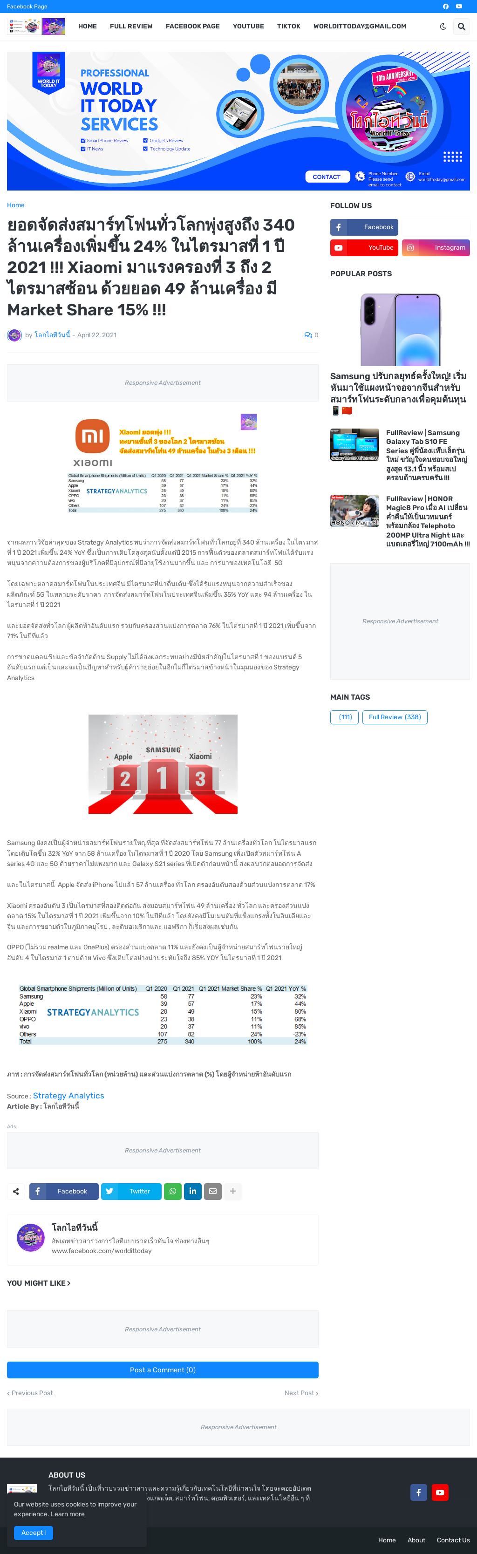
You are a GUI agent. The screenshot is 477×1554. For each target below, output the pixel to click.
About (416, 1540)
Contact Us (453, 1540)
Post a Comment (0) (163, 1370)
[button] (443, 26)
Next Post (299, 1393)
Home (16, 205)
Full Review (395, 717)
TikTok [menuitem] (288, 26)
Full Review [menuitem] (131, 26)
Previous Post (32, 1393)
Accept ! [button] (33, 1533)
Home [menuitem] (87, 26)
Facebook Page (27, 6)
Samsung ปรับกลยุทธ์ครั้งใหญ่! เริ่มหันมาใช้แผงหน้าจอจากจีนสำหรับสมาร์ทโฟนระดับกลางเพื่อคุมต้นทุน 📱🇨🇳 (398, 393)
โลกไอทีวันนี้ (74, 1228)
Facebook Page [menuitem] (193, 26)
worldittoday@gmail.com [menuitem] (359, 26)
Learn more (68, 1514)
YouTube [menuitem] (248, 26)
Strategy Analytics (68, 1095)
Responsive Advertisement (163, 382)
